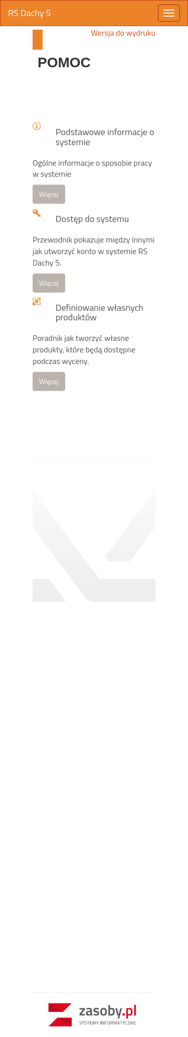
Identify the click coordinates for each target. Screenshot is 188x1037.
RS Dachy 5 (29, 13)
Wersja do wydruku (123, 33)
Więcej (49, 219)
